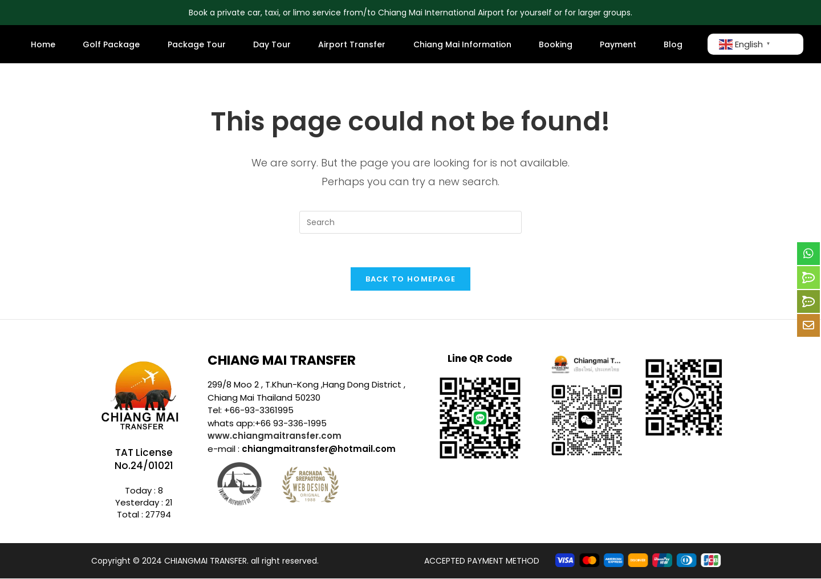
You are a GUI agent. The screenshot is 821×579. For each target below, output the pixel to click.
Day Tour (272, 44)
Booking (555, 44)
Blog (673, 44)
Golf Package (111, 44)
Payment (618, 44)
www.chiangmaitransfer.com (275, 436)
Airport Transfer (351, 44)
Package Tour (197, 44)
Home (43, 44)
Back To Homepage (410, 279)
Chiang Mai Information (462, 44)
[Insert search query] (410, 222)
